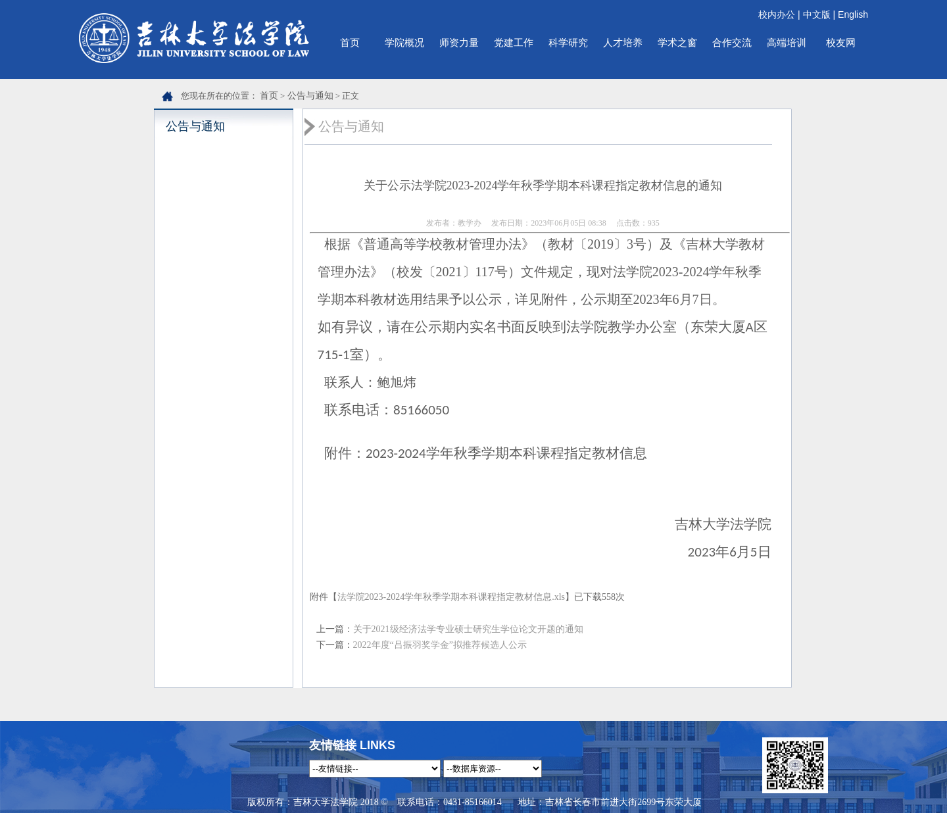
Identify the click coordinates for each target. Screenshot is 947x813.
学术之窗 (677, 42)
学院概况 (404, 42)
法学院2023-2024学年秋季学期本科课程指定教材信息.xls (451, 597)
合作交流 (732, 42)
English (853, 14)
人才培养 (623, 42)
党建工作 (513, 42)
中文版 (817, 14)
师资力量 (459, 42)
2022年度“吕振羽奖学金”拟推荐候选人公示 (440, 645)
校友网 (841, 42)
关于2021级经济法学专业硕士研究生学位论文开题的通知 (468, 629)
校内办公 (776, 14)
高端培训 (786, 42)
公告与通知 (310, 96)
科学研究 (568, 42)
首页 (350, 42)
